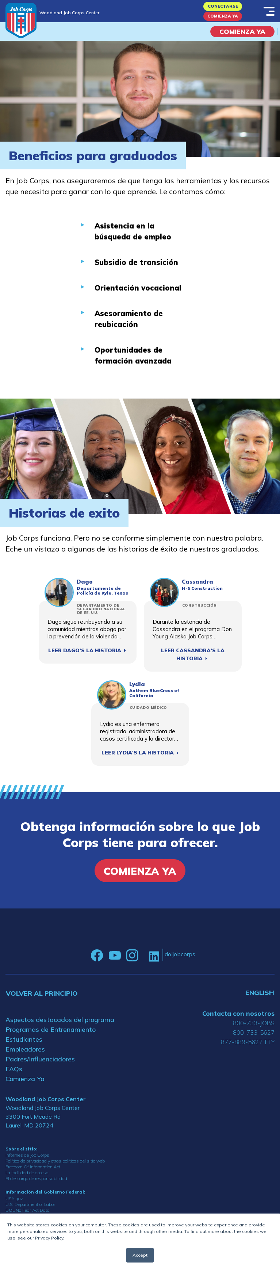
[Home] (21, 20)
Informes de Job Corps (27, 1155)
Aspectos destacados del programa (59, 1019)
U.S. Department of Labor (30, 1204)
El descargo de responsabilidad (36, 1178)
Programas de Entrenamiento (50, 1029)
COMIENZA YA (242, 31)
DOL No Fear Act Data (27, 1210)
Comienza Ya (222, 16)
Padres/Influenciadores (40, 1059)
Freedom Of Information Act (32, 1166)
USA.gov (14, 1198)
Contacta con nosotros (238, 1013)
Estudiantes (23, 1039)
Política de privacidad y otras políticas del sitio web (55, 1161)
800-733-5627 (254, 1032)
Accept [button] (140, 1255)
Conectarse (223, 6)
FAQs (13, 1069)
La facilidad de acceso (26, 1172)
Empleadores (25, 1049)
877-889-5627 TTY (248, 1042)
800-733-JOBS (254, 1023)
